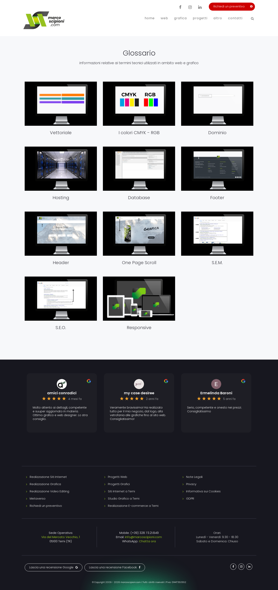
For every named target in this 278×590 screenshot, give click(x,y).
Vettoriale (61, 133)
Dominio (217, 133)
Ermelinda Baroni (216, 393)
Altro (217, 18)
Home (150, 18)
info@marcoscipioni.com (143, 537)
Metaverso (38, 498)
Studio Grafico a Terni (123, 498)
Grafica (180, 18)
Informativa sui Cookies (203, 491)
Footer (217, 198)
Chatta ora (147, 541)
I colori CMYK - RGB (139, 133)
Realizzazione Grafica (45, 484)
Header (61, 263)
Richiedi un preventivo (46, 506)
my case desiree (139, 393)
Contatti (235, 18)
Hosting (61, 198)
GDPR (190, 498)
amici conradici (61, 393)
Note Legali (194, 477)
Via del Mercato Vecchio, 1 (60, 537)
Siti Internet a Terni (121, 491)
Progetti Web (117, 477)
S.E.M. (217, 263)
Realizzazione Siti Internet (48, 477)
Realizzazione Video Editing (49, 491)
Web (164, 18)
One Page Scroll (139, 263)
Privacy (191, 484)
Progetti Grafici (119, 484)
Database (139, 198)
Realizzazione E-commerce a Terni (133, 506)
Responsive (139, 327)
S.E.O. (61, 327)
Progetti (200, 18)
